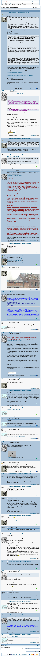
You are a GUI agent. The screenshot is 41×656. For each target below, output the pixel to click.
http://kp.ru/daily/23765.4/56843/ (12, 399)
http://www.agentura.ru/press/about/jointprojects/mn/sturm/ (16, 436)
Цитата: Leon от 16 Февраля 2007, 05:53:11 (13, 156)
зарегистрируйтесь (32, 1)
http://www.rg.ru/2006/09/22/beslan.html (13, 409)
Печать (38, 645)
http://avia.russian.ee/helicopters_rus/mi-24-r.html (15, 72)
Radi (2, 321)
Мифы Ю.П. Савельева (20, 646)
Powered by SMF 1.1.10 (15, 654)
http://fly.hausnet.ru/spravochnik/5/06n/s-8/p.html (14, 340)
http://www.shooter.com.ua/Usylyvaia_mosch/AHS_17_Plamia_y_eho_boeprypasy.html (20, 75)
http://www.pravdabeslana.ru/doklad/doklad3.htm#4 (15, 93)
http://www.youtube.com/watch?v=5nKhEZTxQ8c (14, 258)
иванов (2, 90)
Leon (2, 12)
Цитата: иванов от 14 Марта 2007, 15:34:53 (12, 636)
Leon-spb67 (9, 3)
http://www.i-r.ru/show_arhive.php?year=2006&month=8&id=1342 (17, 520)
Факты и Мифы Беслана (4, 646)
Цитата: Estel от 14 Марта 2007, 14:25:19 (12, 616)
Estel (2, 526)
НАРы (11, 441)
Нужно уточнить (12, 90)
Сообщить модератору (33, 88)
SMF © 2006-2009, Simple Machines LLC (24, 654)
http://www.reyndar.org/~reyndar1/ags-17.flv (14, 260)
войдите (26, 1)
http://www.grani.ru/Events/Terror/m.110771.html (14, 175)
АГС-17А (11, 291)
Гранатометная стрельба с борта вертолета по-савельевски (9, 7)
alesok (2, 473)
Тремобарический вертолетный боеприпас (16, 332)
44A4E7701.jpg (10, 457)
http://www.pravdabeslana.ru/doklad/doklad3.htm (15, 14)
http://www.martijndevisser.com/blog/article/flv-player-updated (16, 262)
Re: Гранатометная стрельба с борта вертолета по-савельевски (20, 138)
